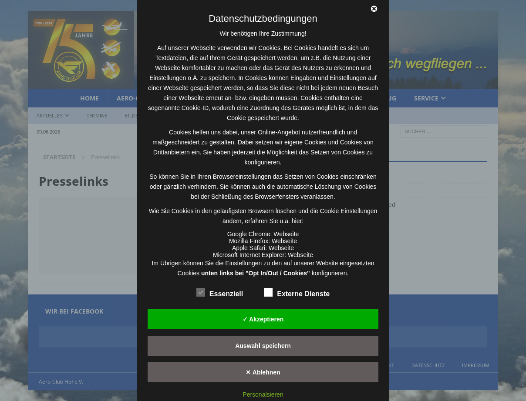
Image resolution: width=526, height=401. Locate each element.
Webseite (286, 234)
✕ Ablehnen (263, 372)
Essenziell (219, 292)
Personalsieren (263, 394)
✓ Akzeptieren (263, 319)
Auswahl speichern (263, 345)
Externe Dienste (297, 292)
